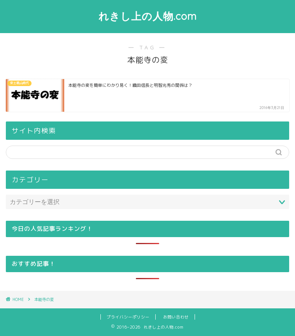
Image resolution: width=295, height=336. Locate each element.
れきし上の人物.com (147, 16)
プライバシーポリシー (128, 317)
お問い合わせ (176, 317)
